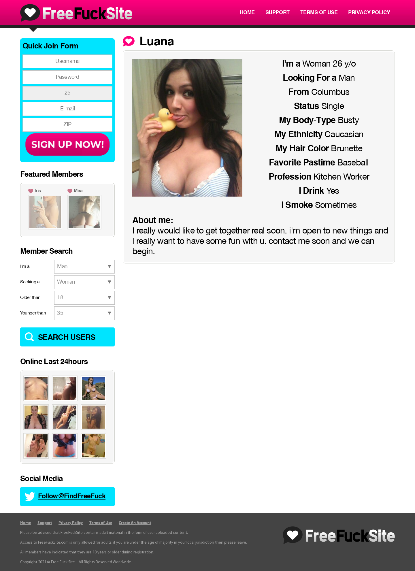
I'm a (25, 267)
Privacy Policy (369, 12)
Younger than (33, 313)
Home (247, 12)
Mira (78, 191)
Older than (30, 298)
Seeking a (29, 282)
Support (277, 12)
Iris (38, 191)
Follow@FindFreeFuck (71, 496)
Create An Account (135, 523)
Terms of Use (319, 12)
